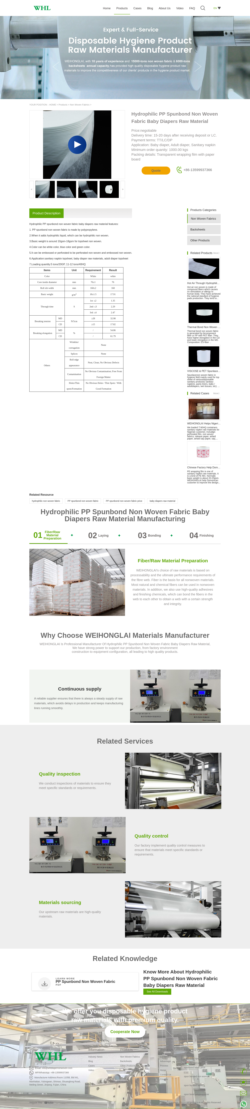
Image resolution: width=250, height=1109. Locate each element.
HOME (52, 104)
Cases (91, 1065)
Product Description (46, 213)
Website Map (35, 1102)
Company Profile (168, 1056)
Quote (156, 170)
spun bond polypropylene (196, 1096)
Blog (90, 1061)
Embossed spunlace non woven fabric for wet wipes (200, 1062)
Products (63, 104)
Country (164, 1079)
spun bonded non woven (196, 1078)
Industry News (95, 1056)
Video (91, 1070)
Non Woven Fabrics (79, 104)
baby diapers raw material (162, 501)
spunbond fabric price (194, 1069)
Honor (163, 1070)
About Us (166, 1049)
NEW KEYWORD (196, 1049)
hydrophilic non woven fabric (46, 501)
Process (164, 1065)
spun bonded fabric (193, 1087)
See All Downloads (157, 991)
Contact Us (165, 1074)
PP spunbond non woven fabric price (124, 501)
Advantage (165, 1061)
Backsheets (197, 229)
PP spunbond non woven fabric (83, 501)
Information (96, 1049)
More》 (217, 253)
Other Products (200, 240)
